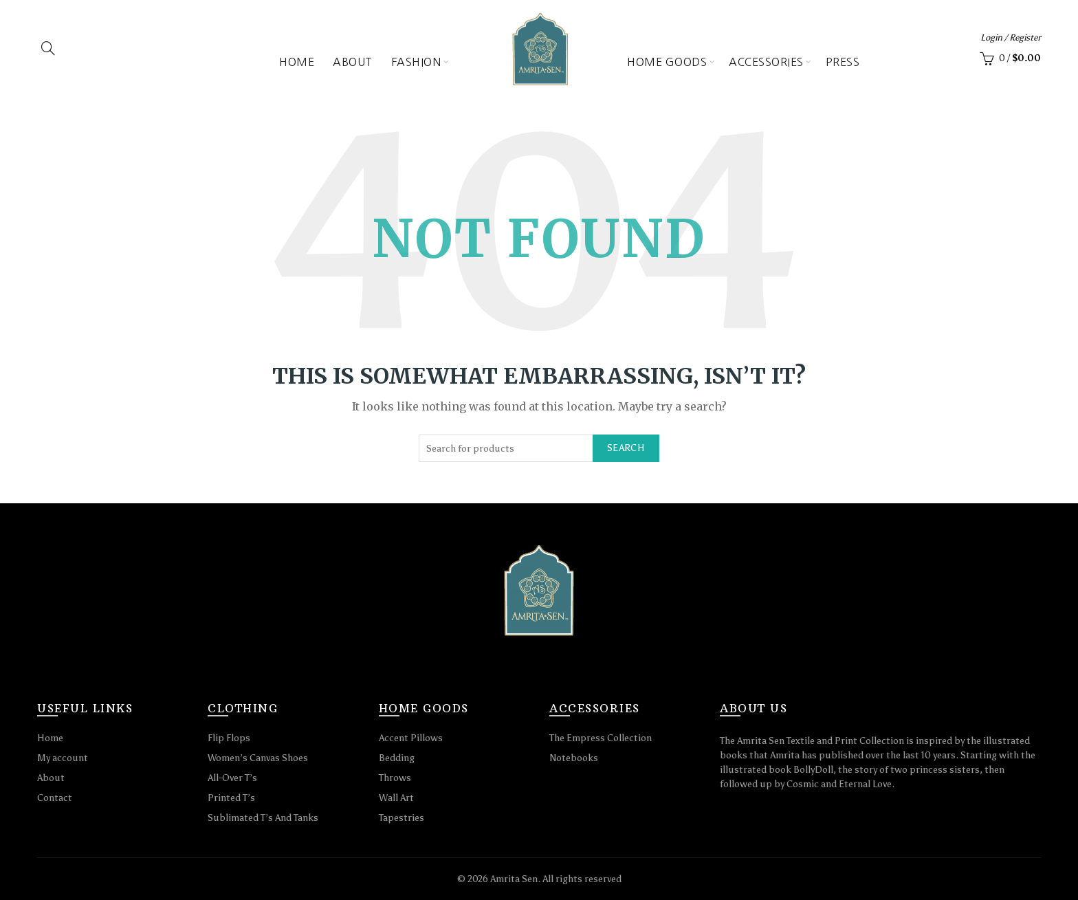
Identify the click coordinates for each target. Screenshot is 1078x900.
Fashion (416, 61)
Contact (54, 798)
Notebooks (573, 758)
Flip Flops (229, 738)
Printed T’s (231, 798)
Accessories (766, 61)
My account (62, 758)
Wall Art (396, 798)
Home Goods (667, 61)
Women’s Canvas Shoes (258, 758)
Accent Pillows (411, 738)
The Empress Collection (600, 738)
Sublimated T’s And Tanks (263, 818)
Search (626, 448)
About (353, 61)
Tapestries (401, 818)
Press (843, 61)
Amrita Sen (514, 879)
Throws (395, 778)
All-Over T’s (232, 778)
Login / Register (1010, 37)
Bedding (397, 758)
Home (296, 61)
